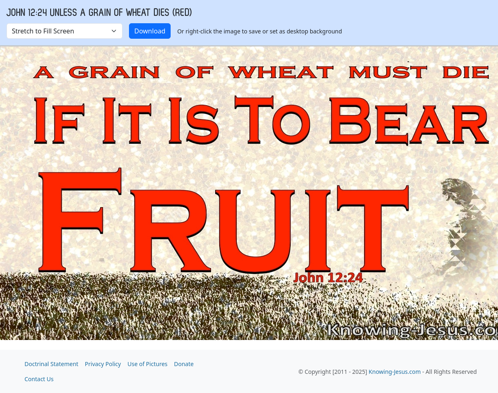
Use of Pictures (147, 364)
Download (149, 30)
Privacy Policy (103, 364)
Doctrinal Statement (51, 364)
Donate (183, 364)
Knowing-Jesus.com (395, 371)
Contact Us (38, 379)
